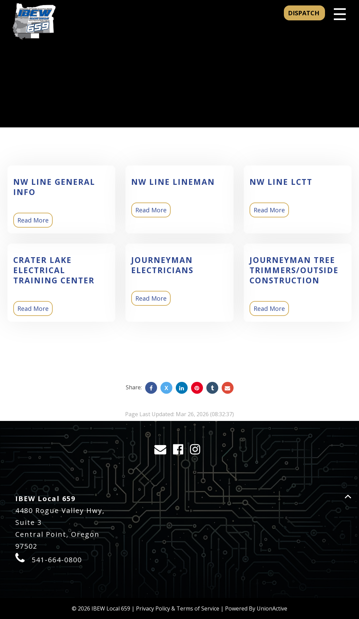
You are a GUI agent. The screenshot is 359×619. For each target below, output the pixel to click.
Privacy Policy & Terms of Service (177, 608)
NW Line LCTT (281, 181)
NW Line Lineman (173, 181)
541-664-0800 (57, 559)
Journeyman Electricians (162, 265)
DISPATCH (304, 13)
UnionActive (272, 608)
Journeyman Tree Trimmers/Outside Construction (294, 270)
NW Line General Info (54, 186)
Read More (33, 220)
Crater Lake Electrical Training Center (54, 270)
